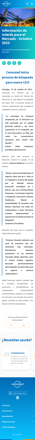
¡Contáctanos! (18, 352)
